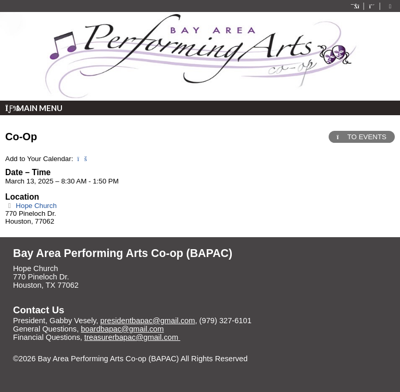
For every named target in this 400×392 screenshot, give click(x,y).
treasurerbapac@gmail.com (132, 337)
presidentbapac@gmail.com (148, 320)
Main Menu (34, 108)
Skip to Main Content (56, 367)
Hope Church (31, 206)
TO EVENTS (361, 137)
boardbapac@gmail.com (122, 329)
